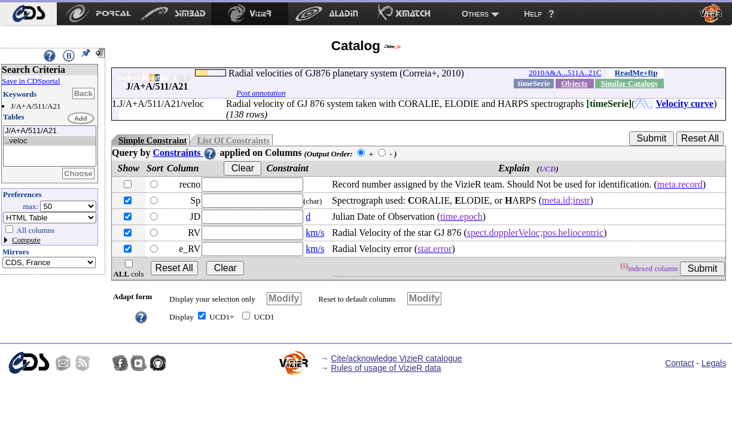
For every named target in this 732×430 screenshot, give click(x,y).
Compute (26, 239)
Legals (714, 363)
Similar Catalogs (629, 83)
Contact (679, 363)
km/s (315, 233)
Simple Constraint (152, 140)
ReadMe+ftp (636, 72)
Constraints (184, 153)
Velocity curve (684, 104)
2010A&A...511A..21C (565, 72)
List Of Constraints (233, 140)
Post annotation (261, 92)
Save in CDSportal (31, 80)
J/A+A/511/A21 (50, 131)
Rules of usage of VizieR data (386, 368)
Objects (574, 83)
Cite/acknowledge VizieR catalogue (396, 358)
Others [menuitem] (475, 14)
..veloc (50, 141)
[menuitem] (28, 13)
